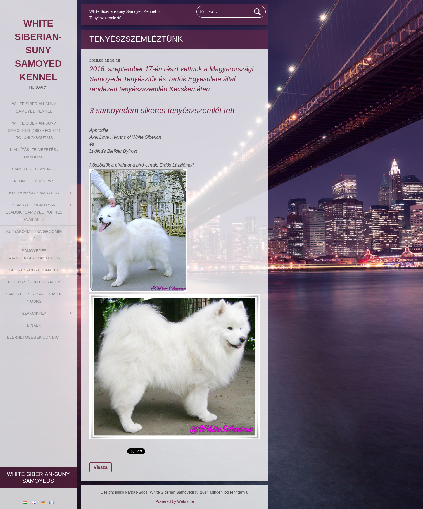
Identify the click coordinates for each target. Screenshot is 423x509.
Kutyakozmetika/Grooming (34, 235)
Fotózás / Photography (34, 282)
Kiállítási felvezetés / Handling (34, 153)
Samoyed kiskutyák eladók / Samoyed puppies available (34, 212)
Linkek (34, 325)
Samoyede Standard (34, 169)
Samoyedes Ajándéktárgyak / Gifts (34, 254)
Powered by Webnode (174, 501)
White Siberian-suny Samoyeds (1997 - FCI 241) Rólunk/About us (34, 130)
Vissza (101, 467)
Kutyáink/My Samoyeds (34, 193)
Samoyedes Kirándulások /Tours (34, 298)
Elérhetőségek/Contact (34, 337)
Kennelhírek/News (34, 181)
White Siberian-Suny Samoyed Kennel (34, 107)
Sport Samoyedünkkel (34, 270)
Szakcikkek (34, 313)
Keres (257, 12)
